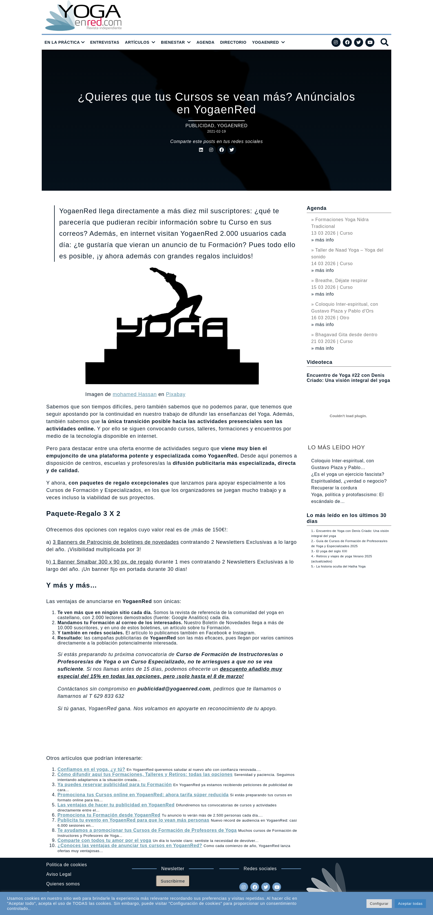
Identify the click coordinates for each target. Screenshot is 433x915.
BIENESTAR (173, 42)
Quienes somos (63, 883)
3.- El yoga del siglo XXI (329, 551)
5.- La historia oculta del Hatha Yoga (338, 566)
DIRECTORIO (233, 42)
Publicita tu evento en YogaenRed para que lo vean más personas (133, 820)
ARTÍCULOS (137, 42)
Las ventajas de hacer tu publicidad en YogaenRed (116, 804)
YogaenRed (232, 125)
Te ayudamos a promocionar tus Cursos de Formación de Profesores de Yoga (147, 830)
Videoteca (319, 362)
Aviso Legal (58, 874)
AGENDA (205, 42)
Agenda (316, 208)
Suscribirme (173, 881)
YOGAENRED (265, 42)
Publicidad (199, 125)
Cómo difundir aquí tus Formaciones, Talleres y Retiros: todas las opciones (145, 774)
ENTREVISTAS (104, 42)
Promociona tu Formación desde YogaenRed (109, 815)
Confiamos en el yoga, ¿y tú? (91, 769)
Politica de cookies (66, 864)
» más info (322, 239)
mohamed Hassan (135, 394)
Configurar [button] (379, 903)
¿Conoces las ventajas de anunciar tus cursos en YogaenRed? (130, 845)
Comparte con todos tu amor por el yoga (104, 840)
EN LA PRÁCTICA (62, 42)
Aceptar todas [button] (410, 903)
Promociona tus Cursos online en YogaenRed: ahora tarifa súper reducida (143, 794)
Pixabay (175, 394)
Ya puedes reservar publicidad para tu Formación (115, 784)
